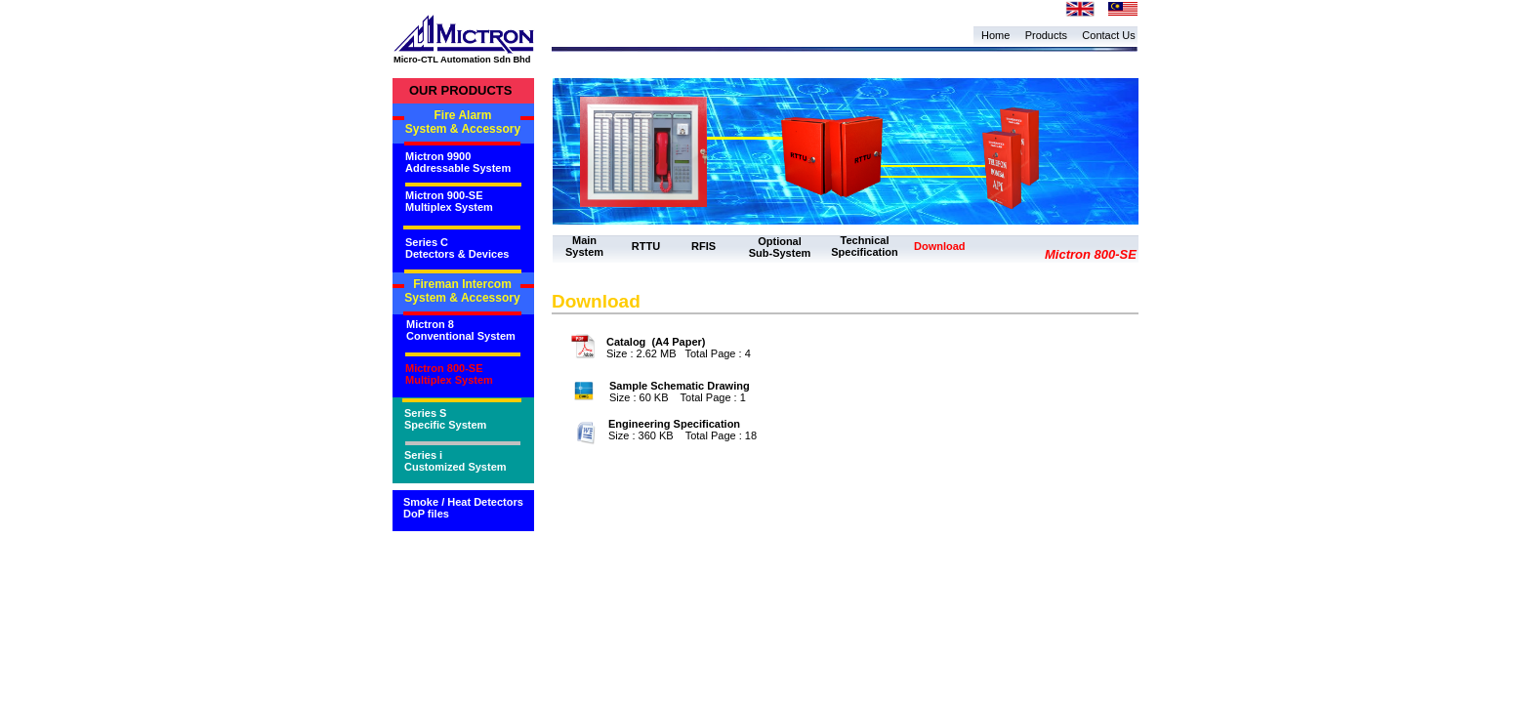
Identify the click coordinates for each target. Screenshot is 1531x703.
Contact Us (1108, 35)
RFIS (703, 246)
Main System (584, 246)
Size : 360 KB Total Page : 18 (682, 435)
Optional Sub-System (780, 247)
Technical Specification (864, 246)
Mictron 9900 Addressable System (458, 162)
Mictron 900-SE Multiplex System (449, 201)
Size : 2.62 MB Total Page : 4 (678, 353)
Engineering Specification (674, 424)
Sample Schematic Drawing (679, 386)
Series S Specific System (445, 419)
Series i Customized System (455, 461)
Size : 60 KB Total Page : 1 (677, 397)
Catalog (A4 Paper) (655, 342)
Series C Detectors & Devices (457, 248)
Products (1046, 35)
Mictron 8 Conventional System (461, 330)
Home (995, 35)
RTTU (646, 246)
